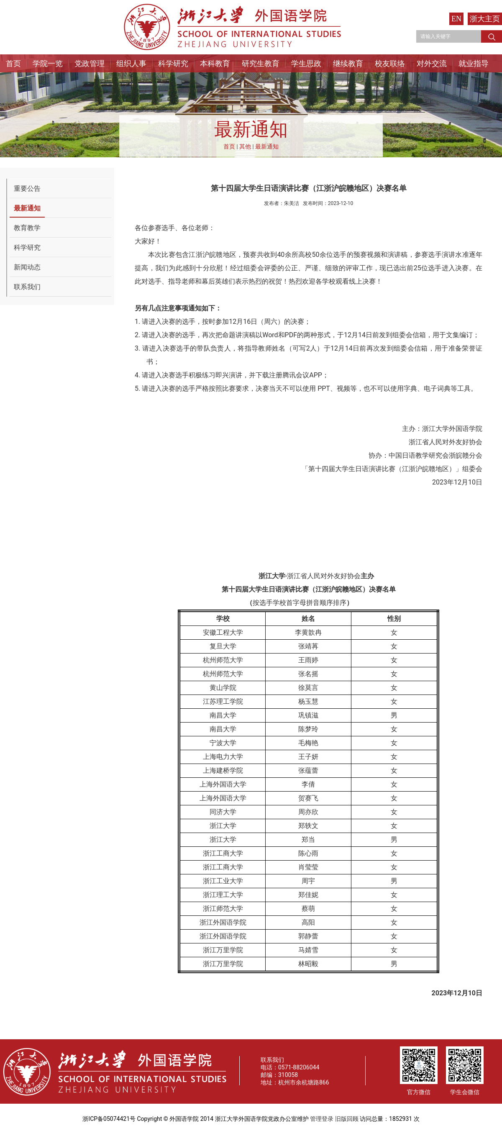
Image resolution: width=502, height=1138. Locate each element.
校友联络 (390, 63)
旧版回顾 (347, 1118)
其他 (245, 146)
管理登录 (321, 1118)
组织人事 (131, 63)
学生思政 (306, 63)
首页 (13, 63)
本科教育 (215, 63)
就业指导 (473, 63)
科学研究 (173, 63)
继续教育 (348, 63)
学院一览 (48, 63)
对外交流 (432, 63)
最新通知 (267, 146)
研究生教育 (260, 63)
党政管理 (89, 63)
